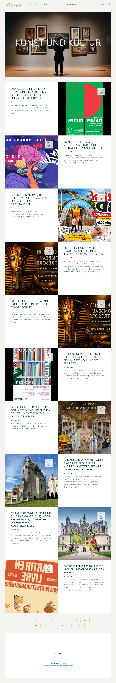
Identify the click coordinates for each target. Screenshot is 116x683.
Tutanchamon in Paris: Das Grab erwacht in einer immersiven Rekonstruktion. (84, 251)
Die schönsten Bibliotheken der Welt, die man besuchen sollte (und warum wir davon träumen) (30, 411)
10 (85, 620)
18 (80, 625)
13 (36, 625)
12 (103, 620)
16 (62, 625)
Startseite (50, 73)
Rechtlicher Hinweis (49, 666)
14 (45, 625)
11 (94, 620)
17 (71, 625)
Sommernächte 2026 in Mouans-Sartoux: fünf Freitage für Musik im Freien (83, 145)
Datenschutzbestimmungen (64, 666)
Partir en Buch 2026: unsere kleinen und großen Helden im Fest (84, 569)
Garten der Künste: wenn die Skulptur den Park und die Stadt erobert (31, 304)
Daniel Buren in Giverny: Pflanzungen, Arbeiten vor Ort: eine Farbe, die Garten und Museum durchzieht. (30, 93)
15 (54, 625)
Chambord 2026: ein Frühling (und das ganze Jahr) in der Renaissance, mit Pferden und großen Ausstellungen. (31, 519)
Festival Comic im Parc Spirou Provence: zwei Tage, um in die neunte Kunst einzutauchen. (31, 199)
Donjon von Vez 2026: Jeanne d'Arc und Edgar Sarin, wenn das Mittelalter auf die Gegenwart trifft (84, 464)
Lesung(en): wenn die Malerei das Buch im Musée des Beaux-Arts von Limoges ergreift (84, 358)
